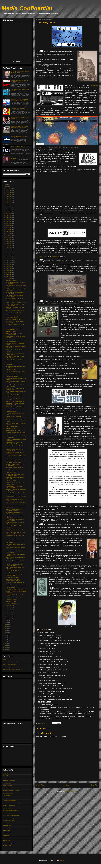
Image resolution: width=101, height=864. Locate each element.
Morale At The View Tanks (12, 577)
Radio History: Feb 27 (11, 428)
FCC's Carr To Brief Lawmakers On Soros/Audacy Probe (14, 450)
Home (68, 785)
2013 (6, 643)
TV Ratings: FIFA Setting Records (19, 108)
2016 (6, 637)
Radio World (6, 838)
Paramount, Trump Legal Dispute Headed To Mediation (14, 510)
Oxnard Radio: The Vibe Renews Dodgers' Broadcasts (14, 571)
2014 (6, 641)
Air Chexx (5, 775)
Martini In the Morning (8, 818)
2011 (6, 647)
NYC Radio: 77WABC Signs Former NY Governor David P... (15, 316)
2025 (6, 186)
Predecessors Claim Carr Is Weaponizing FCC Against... (13, 580)
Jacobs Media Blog (8, 808)
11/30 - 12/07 (9, 196)
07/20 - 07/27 (9, 235)
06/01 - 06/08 (9, 249)
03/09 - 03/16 (9, 274)
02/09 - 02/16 (9, 607)
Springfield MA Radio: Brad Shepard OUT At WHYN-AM (20, 72)
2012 (6, 645)
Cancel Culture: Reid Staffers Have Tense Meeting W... (14, 551)
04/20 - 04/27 (9, 262)
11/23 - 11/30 (9, 198)
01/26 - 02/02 (9, 612)
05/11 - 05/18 (9, 256)
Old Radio (5, 823)
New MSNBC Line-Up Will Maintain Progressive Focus (14, 487)
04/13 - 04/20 (9, 264)
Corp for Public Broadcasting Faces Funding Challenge (14, 475)
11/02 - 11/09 (9, 205)
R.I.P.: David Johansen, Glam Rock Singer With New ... (14, 296)
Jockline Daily (6, 813)
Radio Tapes (6, 835)
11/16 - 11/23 (9, 200)
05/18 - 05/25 (9, 253)
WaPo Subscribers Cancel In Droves (15, 310)
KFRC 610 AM (94, 85)
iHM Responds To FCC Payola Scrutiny (15, 430)
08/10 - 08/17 (9, 229)
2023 (6, 622)
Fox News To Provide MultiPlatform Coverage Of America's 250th (19, 100)
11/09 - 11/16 (9, 202)
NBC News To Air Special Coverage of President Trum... (15, 322)
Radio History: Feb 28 (11, 369)
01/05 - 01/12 (9, 618)
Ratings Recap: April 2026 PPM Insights (12, 669)
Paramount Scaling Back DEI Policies (15, 401)
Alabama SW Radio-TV (8, 778)
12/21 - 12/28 (9, 190)
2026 (6, 184)
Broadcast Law (6, 788)
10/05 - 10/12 (9, 213)
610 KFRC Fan (39, 147)
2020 (6, 628)
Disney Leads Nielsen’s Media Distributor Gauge (13, 471)
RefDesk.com (6, 840)
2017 (6, 635)
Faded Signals (6, 795)
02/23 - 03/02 (9, 278)
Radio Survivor (6, 833)
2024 (6, 620)
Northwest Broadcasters (9, 820)
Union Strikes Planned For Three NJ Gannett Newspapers (15, 478)
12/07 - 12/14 (9, 194)
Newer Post (40, 785)
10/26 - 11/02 (9, 207)
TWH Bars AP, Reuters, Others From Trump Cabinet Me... (15, 404)
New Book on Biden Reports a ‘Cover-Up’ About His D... (15, 340)
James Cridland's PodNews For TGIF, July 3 (13, 661)
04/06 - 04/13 (9, 266)
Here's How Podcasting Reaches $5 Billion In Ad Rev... (14, 500)
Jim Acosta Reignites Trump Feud (14, 589)
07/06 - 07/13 (9, 239)
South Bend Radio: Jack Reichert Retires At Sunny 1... (14, 328)
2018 (6, 632)
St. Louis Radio (7, 845)
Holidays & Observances (9, 805)
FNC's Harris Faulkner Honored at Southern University (14, 513)
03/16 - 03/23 (9, 272)
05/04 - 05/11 (9, 258)
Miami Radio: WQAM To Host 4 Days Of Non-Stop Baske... (15, 536)
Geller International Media (9, 800)
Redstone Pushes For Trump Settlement (16, 302)
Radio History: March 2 (11, 280)
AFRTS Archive (7, 773)
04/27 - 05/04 (9, 260)
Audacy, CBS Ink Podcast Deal (13, 319)
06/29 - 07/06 (9, 241)
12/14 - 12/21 (9, 192)
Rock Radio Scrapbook (8, 843)
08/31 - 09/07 (9, 223)
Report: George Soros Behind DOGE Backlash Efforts (15, 305)
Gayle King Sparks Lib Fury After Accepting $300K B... (14, 313)
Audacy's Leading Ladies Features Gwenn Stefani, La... (14, 598)
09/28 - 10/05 (9, 215)
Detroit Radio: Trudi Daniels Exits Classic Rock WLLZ (14, 443)
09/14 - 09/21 (9, 219)
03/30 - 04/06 (9, 268)
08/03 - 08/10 (9, 231)
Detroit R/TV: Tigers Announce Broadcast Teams (13, 417)
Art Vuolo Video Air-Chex (9, 783)
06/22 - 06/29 (9, 243)
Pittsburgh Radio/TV (8, 825)
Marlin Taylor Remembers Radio (11, 815)
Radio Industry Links (8, 667)
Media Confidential (27, 8)
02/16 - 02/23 (9, 605)
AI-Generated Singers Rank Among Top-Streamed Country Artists (19, 127)
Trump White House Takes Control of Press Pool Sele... (15, 446)
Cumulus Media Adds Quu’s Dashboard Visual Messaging (15, 410)
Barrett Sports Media (8, 785)
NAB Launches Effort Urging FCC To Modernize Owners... (15, 360)
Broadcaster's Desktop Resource (11, 790)
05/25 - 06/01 (9, 251)
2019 (6, 630)
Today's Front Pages (8, 848)
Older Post (94, 785)
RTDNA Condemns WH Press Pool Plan (15, 459)
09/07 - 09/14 (9, 221)
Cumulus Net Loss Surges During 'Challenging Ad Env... (14, 375)
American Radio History (9, 780)
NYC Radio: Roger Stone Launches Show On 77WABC (14, 565)
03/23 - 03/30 (9, 270)
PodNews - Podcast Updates (10, 828)
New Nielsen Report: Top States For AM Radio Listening (19, 137)
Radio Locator (6, 830)
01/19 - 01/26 (9, 614)
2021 (6, 626)
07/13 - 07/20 (9, 237)
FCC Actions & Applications (9, 664)
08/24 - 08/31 (9, 225)
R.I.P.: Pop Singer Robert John (13, 426)
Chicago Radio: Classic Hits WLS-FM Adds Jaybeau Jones (15, 568)
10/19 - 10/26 (9, 209)
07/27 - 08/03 (9, 233)
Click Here (42, 256)
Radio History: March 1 (11, 331)
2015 (6, 639)
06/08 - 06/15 (9, 247)
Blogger (62, 860)
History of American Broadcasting (11, 803)
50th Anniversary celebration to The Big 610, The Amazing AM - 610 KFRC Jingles (61, 147)
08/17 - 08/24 (9, 227)
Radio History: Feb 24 (11, 601)
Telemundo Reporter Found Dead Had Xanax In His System (15, 453)
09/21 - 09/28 (9, 217)
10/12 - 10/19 (9, 211)
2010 (6, 649)
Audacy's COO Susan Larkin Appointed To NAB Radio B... (15, 533)
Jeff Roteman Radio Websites (10, 810)
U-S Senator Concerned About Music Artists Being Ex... (15, 520)
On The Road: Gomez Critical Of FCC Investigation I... (15, 583)
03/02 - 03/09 (9, 276)
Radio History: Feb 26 (11, 480)
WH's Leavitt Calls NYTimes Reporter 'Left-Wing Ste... (15, 357)
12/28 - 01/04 (9, 188)
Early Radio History (8, 793)
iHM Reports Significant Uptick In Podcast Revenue (14, 334)
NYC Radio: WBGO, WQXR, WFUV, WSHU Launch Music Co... (14, 595)
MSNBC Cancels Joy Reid (12, 603)
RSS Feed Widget (17, 61)
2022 (6, 624)
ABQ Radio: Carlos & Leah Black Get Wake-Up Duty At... (15, 354)
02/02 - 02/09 (9, 609)
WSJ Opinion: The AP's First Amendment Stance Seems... (13, 461)
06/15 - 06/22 (9, 245)
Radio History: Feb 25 (11, 539)
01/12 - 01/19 (9, 616)
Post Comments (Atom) (71, 791)
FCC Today (5, 798)
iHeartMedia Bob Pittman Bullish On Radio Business (15, 299)
